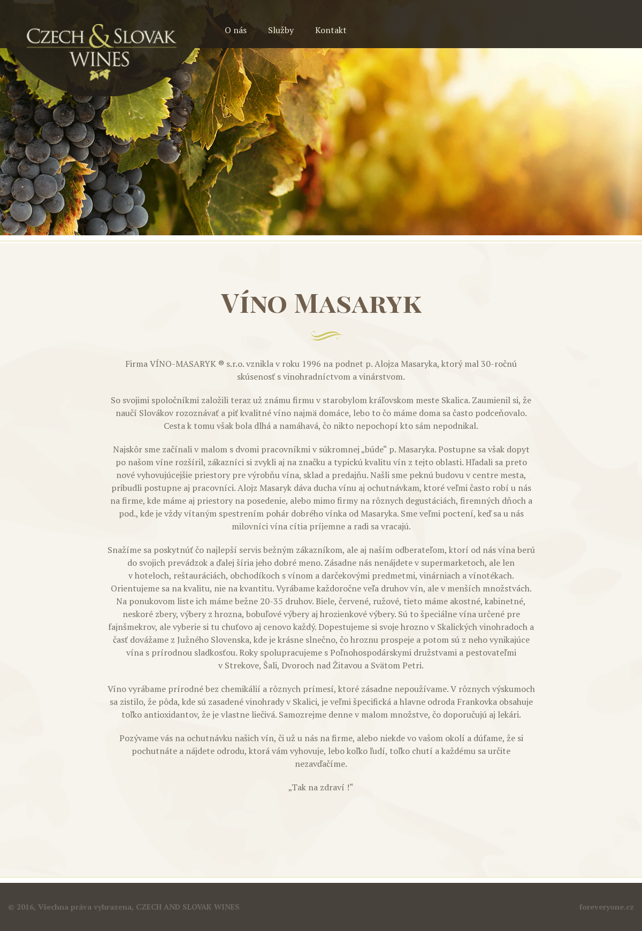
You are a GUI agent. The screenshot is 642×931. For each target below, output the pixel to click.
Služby (281, 30)
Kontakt (331, 30)
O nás (236, 30)
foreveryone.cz (606, 907)
